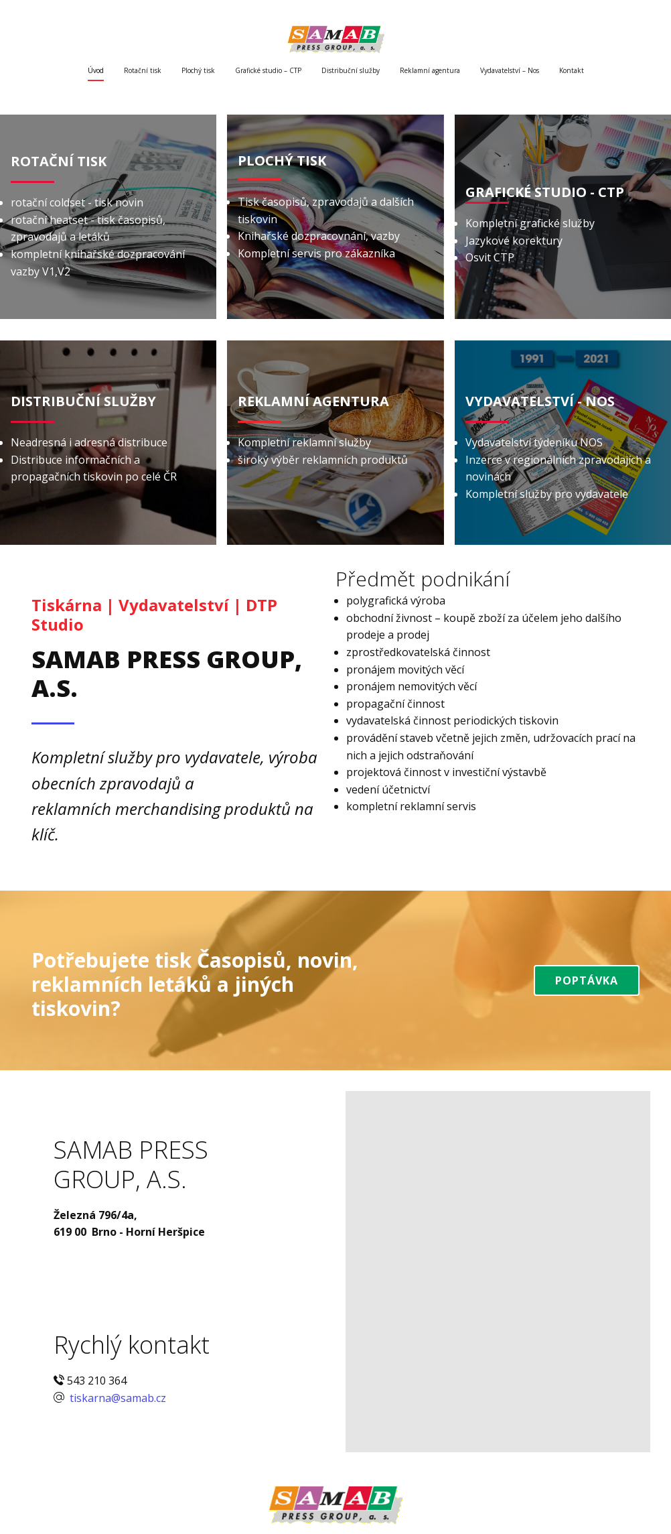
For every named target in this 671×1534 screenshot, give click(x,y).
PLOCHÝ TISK (282, 160)
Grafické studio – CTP (268, 70)
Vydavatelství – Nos (509, 70)
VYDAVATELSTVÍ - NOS (540, 401)
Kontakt (571, 70)
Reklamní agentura (430, 70)
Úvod (96, 70)
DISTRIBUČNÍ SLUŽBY (83, 401)
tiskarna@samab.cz (116, 1398)
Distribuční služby (350, 70)
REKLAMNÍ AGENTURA (313, 401)
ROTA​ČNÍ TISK (58, 161)
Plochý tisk (198, 70)
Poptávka (586, 980)
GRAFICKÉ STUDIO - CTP (544, 192)
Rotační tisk (142, 70)
